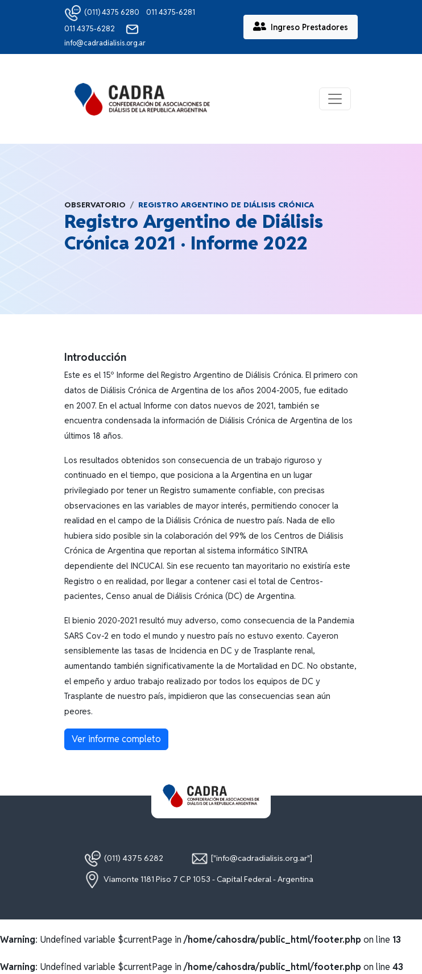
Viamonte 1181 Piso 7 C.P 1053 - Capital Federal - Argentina (198, 879)
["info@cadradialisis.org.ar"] (251, 858)
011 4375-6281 (170, 12)
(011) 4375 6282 (123, 858)
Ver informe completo (116, 739)
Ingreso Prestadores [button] (300, 26)
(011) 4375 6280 (101, 12)
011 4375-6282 (90, 29)
